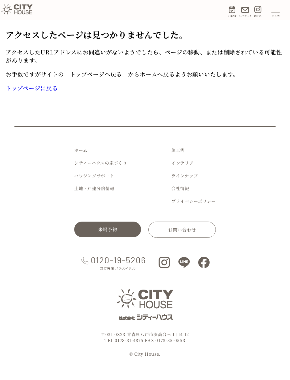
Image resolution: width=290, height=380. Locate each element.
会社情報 (180, 188)
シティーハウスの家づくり (100, 163)
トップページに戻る (32, 88)
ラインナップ (184, 176)
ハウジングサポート (94, 176)
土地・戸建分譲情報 (94, 188)
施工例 (178, 150)
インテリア (182, 163)
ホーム (81, 150)
